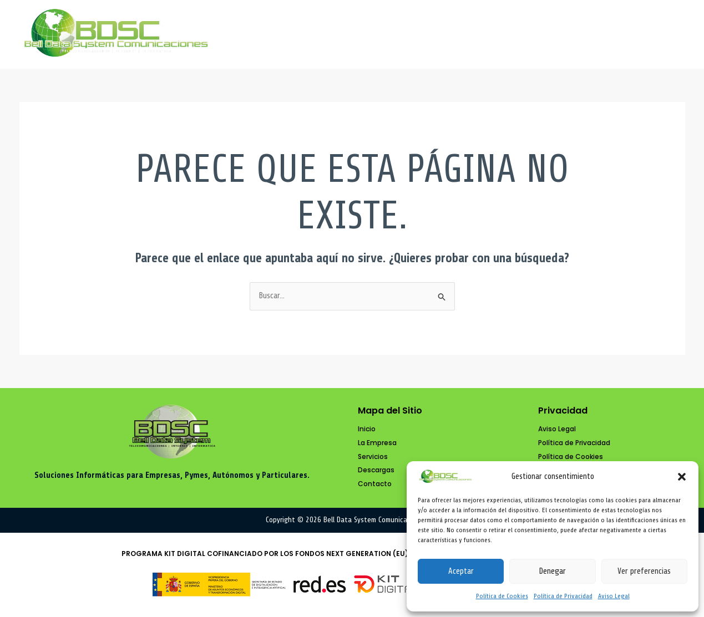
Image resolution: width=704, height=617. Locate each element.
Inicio (322, 34)
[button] (681, 476)
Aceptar (461, 571)
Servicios (484, 34)
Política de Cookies (502, 596)
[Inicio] (367, 429)
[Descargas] (376, 470)
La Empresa (398, 34)
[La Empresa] (377, 443)
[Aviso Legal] (557, 429)
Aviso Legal (614, 596)
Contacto (646, 34)
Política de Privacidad (563, 596)
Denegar (552, 571)
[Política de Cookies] (570, 457)
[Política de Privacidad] (574, 443)
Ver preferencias (644, 571)
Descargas (564, 34)
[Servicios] (373, 457)
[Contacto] (375, 484)
